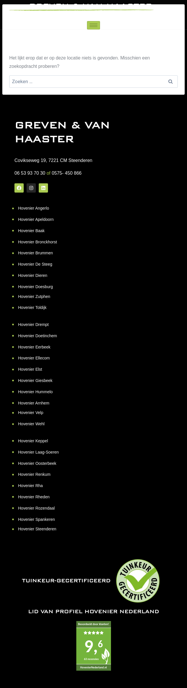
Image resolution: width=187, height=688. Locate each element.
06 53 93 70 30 (29, 173)
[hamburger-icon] (93, 25)
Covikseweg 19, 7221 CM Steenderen (53, 160)
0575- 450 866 (67, 173)
